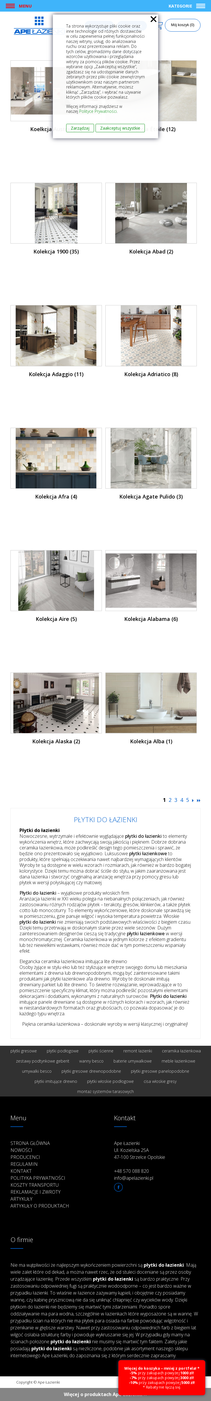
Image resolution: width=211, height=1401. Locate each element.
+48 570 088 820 (131, 1171)
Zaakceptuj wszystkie (120, 128)
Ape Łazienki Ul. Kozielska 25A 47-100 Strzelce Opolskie (139, 1150)
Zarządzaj (80, 128)
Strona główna (30, 1143)
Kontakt (21, 1171)
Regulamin (24, 1164)
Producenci (25, 1157)
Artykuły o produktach (39, 1206)
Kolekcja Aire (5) (56, 618)
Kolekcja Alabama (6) (151, 618)
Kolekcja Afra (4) (56, 496)
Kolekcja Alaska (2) (56, 741)
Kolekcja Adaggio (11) (56, 374)
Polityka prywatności (37, 1178)
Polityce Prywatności (98, 111)
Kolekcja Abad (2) (151, 251)
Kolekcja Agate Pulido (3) (151, 496)
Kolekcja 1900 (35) (56, 251)
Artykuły (21, 1199)
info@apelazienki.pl (133, 1178)
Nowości (21, 1150)
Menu (25, 6)
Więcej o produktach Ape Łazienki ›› (105, 1394)
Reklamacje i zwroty (35, 1192)
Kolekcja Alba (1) (151, 741)
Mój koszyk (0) (182, 25)
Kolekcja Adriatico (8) (151, 374)
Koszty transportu (34, 1185)
